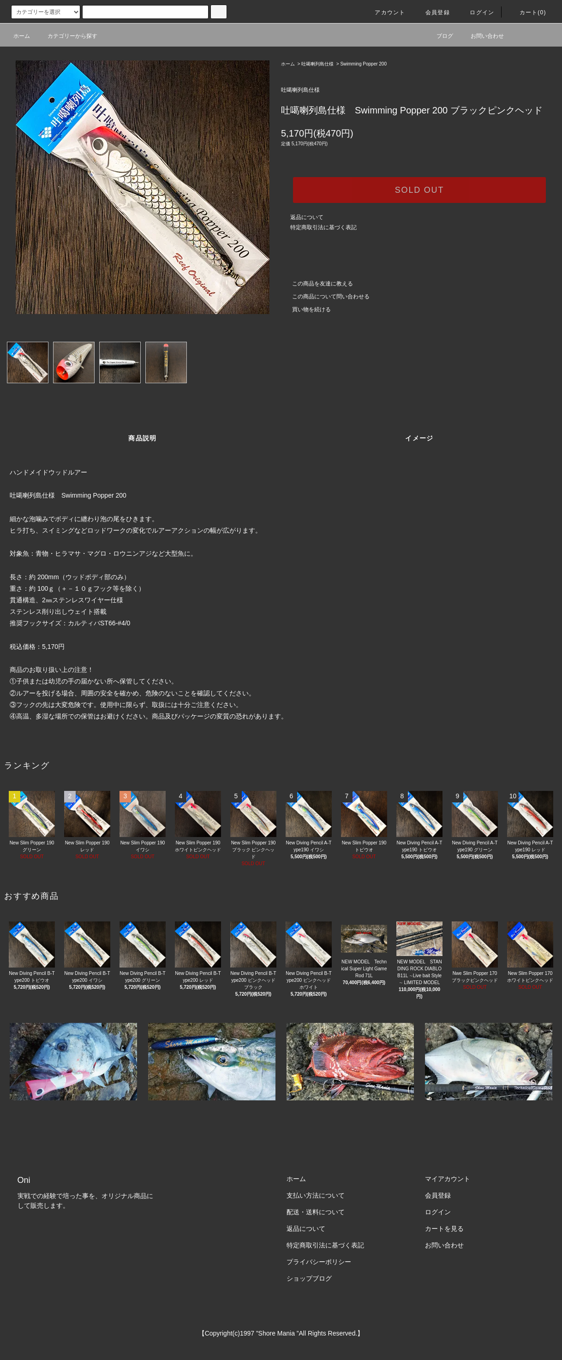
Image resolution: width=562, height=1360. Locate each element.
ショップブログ (309, 1278)
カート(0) (527, 12)
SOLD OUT (419, 190)
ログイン (476, 12)
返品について (306, 217)
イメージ (419, 438)
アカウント (384, 12)
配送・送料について (316, 1212)
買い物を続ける (306, 309)
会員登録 (432, 12)
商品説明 (142, 438)
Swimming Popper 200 (363, 63)
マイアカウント (447, 1178)
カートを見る (444, 1228)
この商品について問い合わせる (325, 296)
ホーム (21, 36)
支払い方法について (316, 1195)
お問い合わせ (482, 36)
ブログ (439, 36)
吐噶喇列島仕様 (317, 63)
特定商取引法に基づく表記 (323, 227)
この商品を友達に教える (317, 283)
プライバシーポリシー (319, 1261)
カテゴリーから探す (66, 36)
